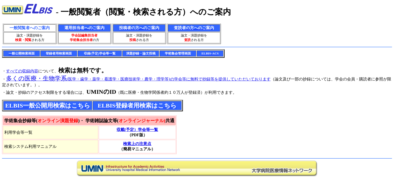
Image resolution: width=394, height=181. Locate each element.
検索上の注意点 (137, 144)
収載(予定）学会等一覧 (137, 129)
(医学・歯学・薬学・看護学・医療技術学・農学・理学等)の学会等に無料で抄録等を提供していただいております (138, 79)
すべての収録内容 (22, 71)
